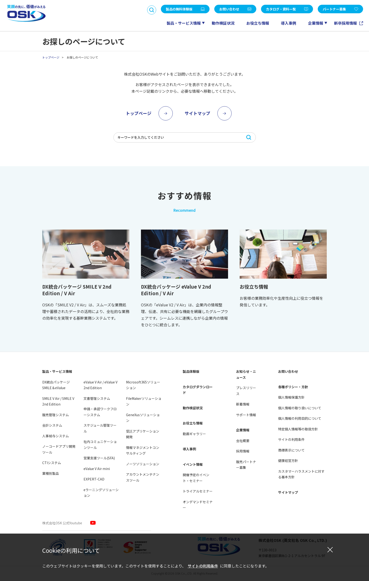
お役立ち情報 (257, 23)
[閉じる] (330, 549)
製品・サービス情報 (184, 23)
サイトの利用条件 (203, 566)
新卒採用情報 (346, 23)
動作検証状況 (223, 23)
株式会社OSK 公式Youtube (62, 523)
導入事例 (288, 23)
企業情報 (315, 23)
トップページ (50, 57)
